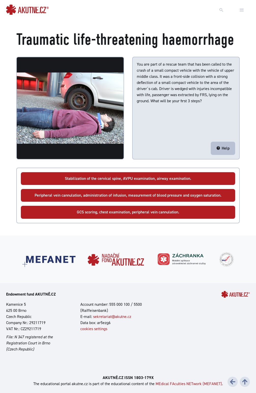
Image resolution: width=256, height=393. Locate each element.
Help (223, 148)
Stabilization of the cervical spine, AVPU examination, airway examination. (128, 178)
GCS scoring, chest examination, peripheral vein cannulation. (128, 212)
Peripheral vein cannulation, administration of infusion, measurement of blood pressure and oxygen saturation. (128, 195)
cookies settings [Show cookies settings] (93, 328)
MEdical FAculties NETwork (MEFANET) (189, 383)
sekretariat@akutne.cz (112, 316)
